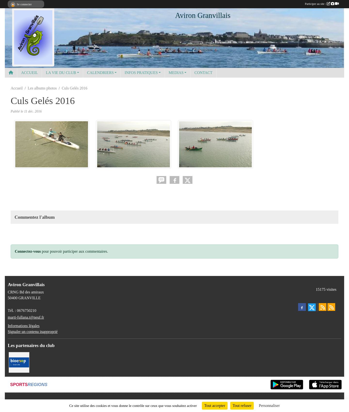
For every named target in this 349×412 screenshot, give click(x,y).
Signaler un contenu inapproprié (33, 332)
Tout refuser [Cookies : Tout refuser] (242, 406)
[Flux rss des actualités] (322, 307)
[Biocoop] (19, 362)
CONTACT (203, 73)
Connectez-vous (28, 251)
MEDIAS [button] (176, 73)
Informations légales (24, 326)
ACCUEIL (29, 73)
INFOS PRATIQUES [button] (141, 73)
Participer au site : (322, 4)
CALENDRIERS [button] (100, 73)
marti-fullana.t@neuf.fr (26, 317)
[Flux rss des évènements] (331, 307)
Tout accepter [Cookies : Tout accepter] (214, 406)
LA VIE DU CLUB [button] (61, 73)
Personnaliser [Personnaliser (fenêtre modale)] (269, 406)
